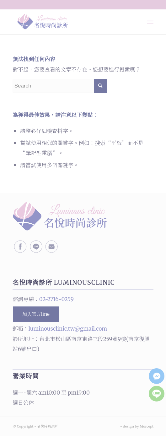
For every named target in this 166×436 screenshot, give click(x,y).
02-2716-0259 (56, 299)
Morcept (146, 426)
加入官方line (36, 314)
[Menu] (150, 21)
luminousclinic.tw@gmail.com (68, 328)
